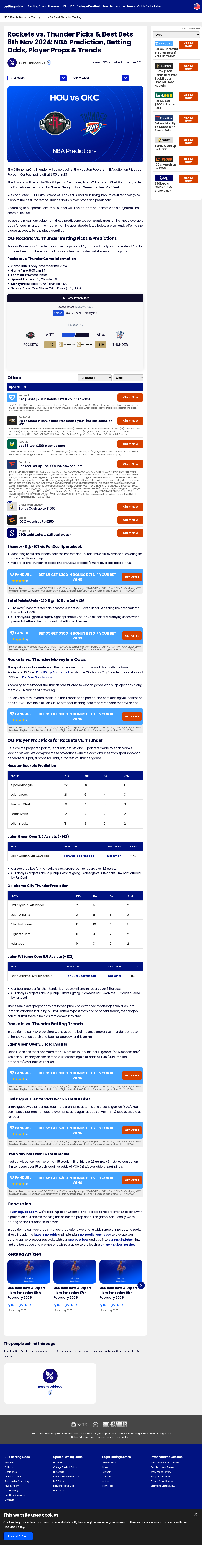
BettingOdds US (34, 62)
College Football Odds (65, 1467)
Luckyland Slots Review (163, 1485)
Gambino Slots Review (162, 1467)
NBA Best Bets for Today (64, 17)
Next (141, 1285)
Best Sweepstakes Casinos (165, 1462)
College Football (88, 6)
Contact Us (11, 1471)
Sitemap (9, 1499)
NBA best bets (78, 1240)
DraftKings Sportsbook (53, 672)
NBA (71, 6)
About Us (9, 1462)
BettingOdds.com (24, 1212)
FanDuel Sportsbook (37, 677)
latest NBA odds (45, 1235)
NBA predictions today (94, 1235)
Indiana (106, 1481)
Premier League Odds (64, 1485)
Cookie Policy (11, 1490)
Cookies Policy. (14, 1527)
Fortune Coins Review (162, 1481)
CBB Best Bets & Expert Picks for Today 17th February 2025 (72, 1293)
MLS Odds (58, 1481)
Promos (53, 6)
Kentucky (106, 1471)
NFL (64, 6)
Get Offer (114, 856)
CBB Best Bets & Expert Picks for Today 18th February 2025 (26, 1293)
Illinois (105, 1467)
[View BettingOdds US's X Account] (49, 62)
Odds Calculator (149, 6)
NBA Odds (58, 1471)
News (131, 6)
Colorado (107, 1476)
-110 (50, 344)
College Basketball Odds (66, 1476)
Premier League (113, 6)
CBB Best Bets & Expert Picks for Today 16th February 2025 (118, 1293)
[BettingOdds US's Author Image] (50, 1376)
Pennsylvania (109, 1462)
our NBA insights (120, 1240)
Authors (9, 1467)
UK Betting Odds (13, 1476)
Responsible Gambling (17, 1481)
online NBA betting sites (118, 1245)
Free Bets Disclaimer (15, 1495)
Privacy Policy (12, 1485)
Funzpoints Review (160, 1476)
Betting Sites (37, 6)
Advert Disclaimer (190, 28)
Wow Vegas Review (161, 1471)
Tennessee (107, 1485)
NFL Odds (58, 1462)
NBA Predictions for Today (22, 17)
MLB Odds (58, 1490)
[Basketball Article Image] (28, 1272)
